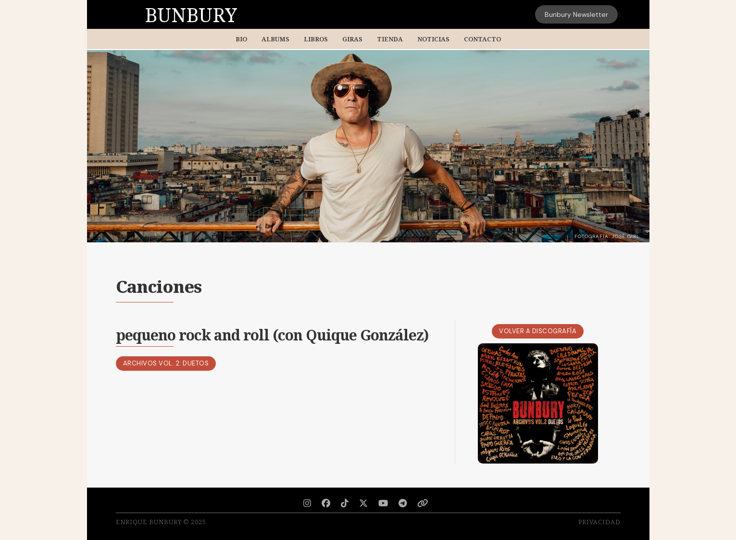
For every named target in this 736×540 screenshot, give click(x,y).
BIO (241, 39)
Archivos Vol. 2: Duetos (166, 363)
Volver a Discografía (537, 331)
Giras (352, 39)
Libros (316, 39)
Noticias (433, 39)
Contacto (482, 39)
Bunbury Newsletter (576, 14)
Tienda (390, 39)
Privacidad (599, 521)
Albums (275, 39)
